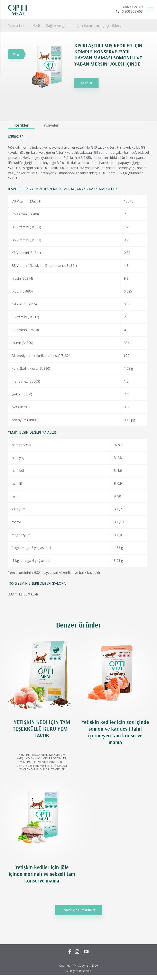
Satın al (86, 83)
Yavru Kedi (17, 25)
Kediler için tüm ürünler (78, 910)
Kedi (36, 25)
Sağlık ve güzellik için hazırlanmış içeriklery (83, 25)
